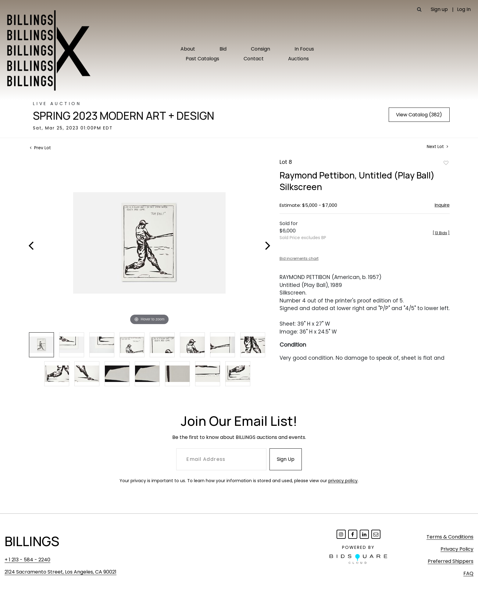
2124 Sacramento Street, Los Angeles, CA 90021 (60, 571)
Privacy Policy (457, 549)
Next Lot (437, 146)
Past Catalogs (202, 58)
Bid (223, 48)
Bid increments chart (299, 258)
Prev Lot (40, 148)
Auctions (298, 58)
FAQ (468, 573)
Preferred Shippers (450, 561)
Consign (260, 48)
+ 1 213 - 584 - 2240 (27, 559)
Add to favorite (446, 162)
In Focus (304, 48)
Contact (254, 58)
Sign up (439, 9)
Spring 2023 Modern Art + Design (123, 115)
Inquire (442, 205)
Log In (464, 9)
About (187, 48)
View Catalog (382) (419, 114)
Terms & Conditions (449, 536)
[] (441, 232)
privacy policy (343, 481)
